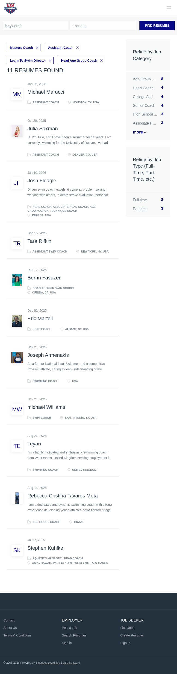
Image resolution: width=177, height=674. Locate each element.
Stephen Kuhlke (45, 548)
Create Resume (131, 635)
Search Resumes (74, 635)
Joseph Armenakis (48, 355)
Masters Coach (21, 47)
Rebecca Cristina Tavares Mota (62, 496)
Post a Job (69, 628)
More (138, 132)
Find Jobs (127, 628)
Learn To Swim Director (28, 60)
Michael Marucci (45, 92)
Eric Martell (40, 318)
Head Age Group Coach (79, 60)
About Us (10, 628)
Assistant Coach (60, 47)
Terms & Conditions (17, 635)
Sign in (67, 643)
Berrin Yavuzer (43, 278)
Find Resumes (157, 25)
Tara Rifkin (39, 241)
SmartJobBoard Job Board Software (58, 662)
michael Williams (46, 407)
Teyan (34, 444)
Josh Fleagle (41, 180)
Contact (9, 620)
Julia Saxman (42, 128)
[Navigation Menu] (169, 8)
